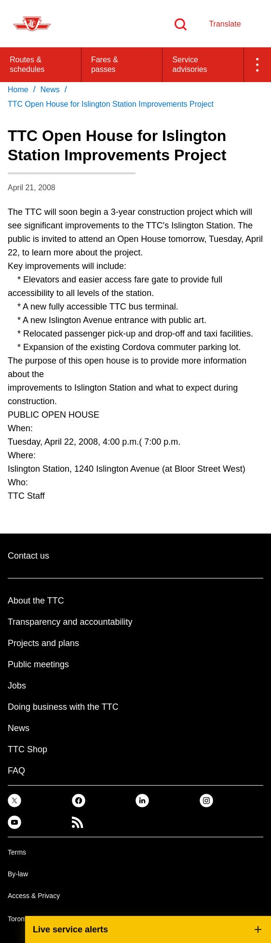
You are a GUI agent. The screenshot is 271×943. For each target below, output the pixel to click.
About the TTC (36, 600)
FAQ (16, 770)
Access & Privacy (34, 896)
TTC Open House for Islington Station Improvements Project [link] (111, 104)
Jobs (17, 685)
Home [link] (18, 89)
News (18, 728)
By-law (18, 874)
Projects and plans (43, 643)
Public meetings (38, 664)
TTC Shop (27, 749)
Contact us (28, 556)
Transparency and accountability (70, 622)
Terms (17, 852)
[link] (14, 800)
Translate (225, 24)
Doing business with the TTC (63, 707)
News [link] (50, 89)
